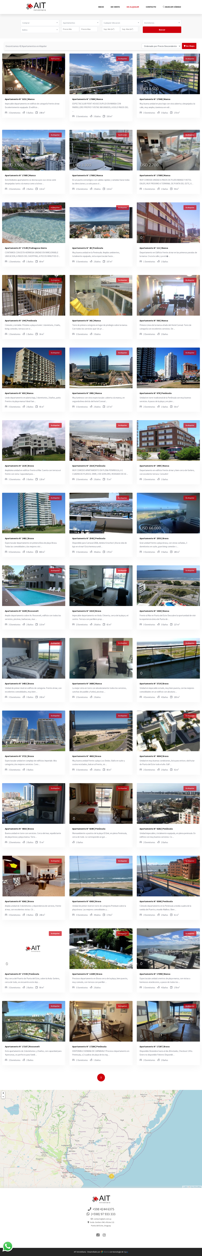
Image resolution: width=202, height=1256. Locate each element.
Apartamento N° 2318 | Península (88, 465)
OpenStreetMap (195, 1187)
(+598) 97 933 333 (101, 1214)
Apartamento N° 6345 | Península (88, 828)
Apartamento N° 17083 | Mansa (87, 175)
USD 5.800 (82, 89)
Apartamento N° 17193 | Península (22, 973)
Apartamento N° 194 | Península (21, 320)
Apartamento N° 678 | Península (156, 393)
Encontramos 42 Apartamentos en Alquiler (26, 46)
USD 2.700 (149, 165)
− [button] (3, 1096)
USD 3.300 (82, 165)
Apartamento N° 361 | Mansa (86, 320)
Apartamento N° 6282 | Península (156, 828)
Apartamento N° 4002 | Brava (86, 756)
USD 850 (13, 238)
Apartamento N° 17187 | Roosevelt (22, 1046)
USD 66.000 (150, 528)
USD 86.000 (16, 89)
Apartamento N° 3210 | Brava (86, 611)
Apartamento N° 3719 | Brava (154, 683)
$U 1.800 (148, 746)
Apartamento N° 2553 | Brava (154, 538)
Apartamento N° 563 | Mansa (154, 320)
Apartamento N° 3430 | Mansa (154, 611)
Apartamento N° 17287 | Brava (155, 1046)
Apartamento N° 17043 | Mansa (155, 99)
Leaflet (185, 1187)
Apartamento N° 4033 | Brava (19, 828)
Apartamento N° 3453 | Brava (19, 683)
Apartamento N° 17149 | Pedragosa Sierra (26, 248)
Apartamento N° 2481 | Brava (19, 538)
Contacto (151, 7)
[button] (40, 22)
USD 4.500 (149, 89)
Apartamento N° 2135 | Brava (19, 465)
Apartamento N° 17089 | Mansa (155, 175)
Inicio (101, 7)
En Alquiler (133, 7)
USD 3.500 (15, 165)
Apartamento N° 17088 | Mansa (87, 99)
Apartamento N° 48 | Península (87, 248)
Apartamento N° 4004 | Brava (154, 756)
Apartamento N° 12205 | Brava (87, 973)
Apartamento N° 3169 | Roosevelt (22, 611)
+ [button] (3, 1093)
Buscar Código (172, 7)
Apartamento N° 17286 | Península (89, 1046)
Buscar (162, 29)
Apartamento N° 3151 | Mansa (20, 99)
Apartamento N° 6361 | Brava (19, 901)
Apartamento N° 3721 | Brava (19, 756)
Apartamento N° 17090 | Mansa (155, 973)
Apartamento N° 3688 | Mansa (87, 683)
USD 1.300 (82, 456)
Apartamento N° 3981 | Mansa (87, 393)
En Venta (115, 7)
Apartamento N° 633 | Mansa (19, 393)
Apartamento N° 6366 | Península (156, 901)
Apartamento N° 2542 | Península (88, 538)
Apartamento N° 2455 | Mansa (154, 465)
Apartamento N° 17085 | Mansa (20, 175)
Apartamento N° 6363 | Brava (86, 901)
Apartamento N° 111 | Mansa (154, 248)
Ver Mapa (189, 46)
